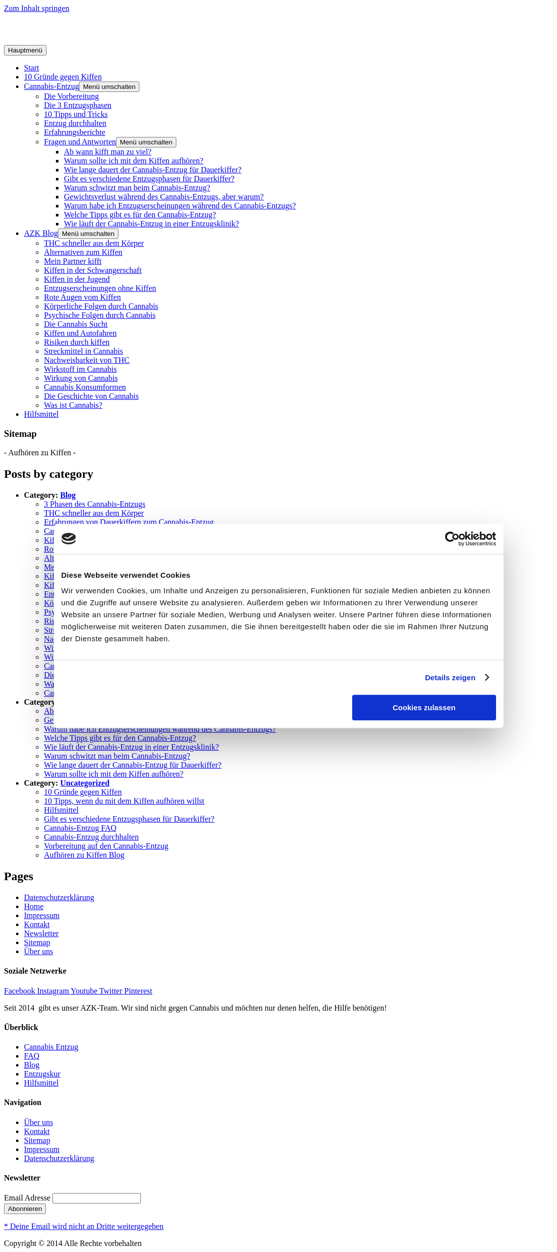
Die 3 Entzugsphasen (77, 105)
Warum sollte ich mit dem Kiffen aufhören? (133, 160)
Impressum (41, 915)
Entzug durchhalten (75, 123)
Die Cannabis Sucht (75, 324)
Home (33, 906)
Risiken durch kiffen (76, 342)
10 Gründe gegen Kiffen (63, 76)
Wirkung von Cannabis (81, 378)
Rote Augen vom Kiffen (82, 297)
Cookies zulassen (424, 707)
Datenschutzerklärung (59, 897)
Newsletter (41, 933)
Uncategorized (84, 783)
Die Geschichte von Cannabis (91, 396)
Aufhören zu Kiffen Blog (84, 855)
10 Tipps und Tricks (76, 114)
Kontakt (37, 924)
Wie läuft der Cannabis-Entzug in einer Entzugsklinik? (151, 223)
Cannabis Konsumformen (85, 387)
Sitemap (37, 942)
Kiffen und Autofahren (80, 333)
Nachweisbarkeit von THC (86, 360)
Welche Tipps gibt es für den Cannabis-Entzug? (140, 214)
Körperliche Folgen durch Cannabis (101, 306)
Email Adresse (27, 1198)
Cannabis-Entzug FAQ (80, 828)
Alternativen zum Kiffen (83, 252)
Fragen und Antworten (80, 141)
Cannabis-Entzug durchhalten (91, 837)
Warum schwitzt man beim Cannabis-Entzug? (137, 187)
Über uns (38, 951)
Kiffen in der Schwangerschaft (93, 270)
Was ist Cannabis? (73, 405)
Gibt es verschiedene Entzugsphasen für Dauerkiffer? (149, 178)
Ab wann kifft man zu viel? (107, 151)
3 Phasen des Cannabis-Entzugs (94, 504)
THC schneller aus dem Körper (94, 243)
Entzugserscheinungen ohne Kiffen (100, 288)
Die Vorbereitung (71, 96)
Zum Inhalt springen (36, 8)
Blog (67, 495)
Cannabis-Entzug (51, 86)
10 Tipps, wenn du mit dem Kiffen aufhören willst (124, 801)
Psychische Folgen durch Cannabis (100, 315)
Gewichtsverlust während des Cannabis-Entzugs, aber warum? (164, 196)
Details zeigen (450, 677)
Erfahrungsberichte (74, 132)
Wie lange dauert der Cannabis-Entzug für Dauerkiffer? (152, 169)
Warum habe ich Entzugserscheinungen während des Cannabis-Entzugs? (180, 205)
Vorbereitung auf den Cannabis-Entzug (106, 846)
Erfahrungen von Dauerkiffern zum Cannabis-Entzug (129, 522)
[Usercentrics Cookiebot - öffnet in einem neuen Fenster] (452, 538)
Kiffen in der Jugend (77, 279)
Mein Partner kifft (72, 261)
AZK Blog (41, 233)
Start (31, 67)
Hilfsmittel (41, 414)
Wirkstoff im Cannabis (80, 369)
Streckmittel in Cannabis (83, 351)
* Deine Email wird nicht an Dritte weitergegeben (83, 1226)
